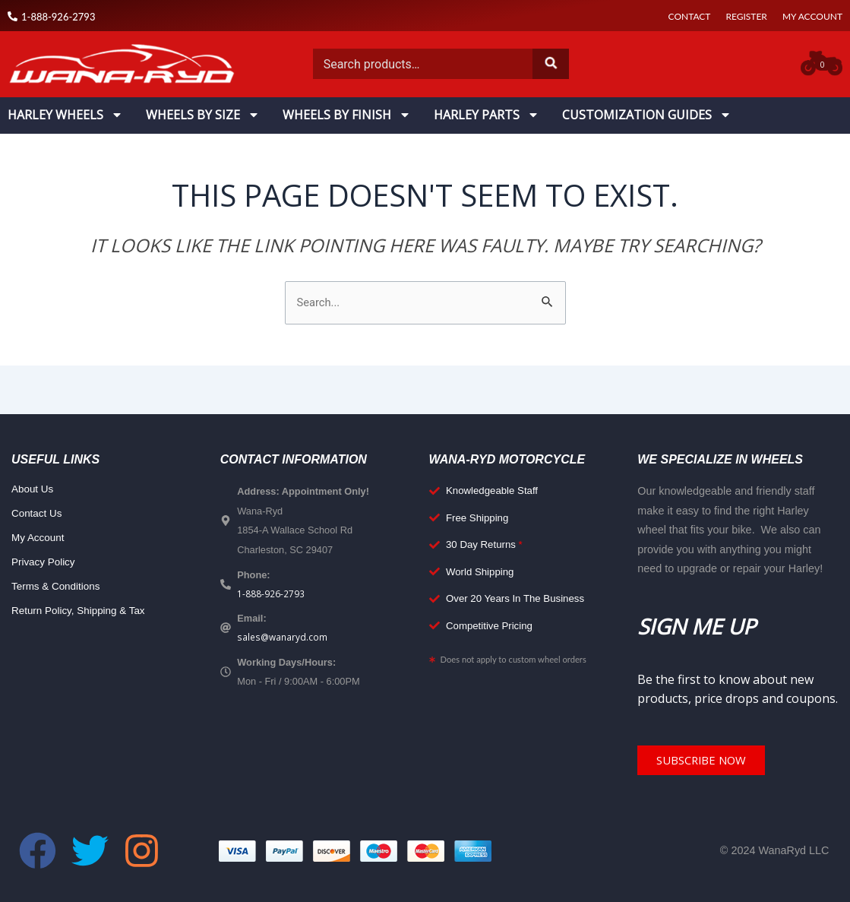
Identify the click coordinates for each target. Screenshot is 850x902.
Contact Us (38, 515)
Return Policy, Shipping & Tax (82, 612)
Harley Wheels (65, 114)
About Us (33, 491)
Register (745, 16)
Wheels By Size (203, 114)
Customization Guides (647, 114)
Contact (689, 16)
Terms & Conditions (58, 588)
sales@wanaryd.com (283, 640)
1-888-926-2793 (271, 596)
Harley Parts (486, 114)
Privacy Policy (45, 564)
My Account (812, 16)
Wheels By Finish (347, 114)
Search (550, 64)
